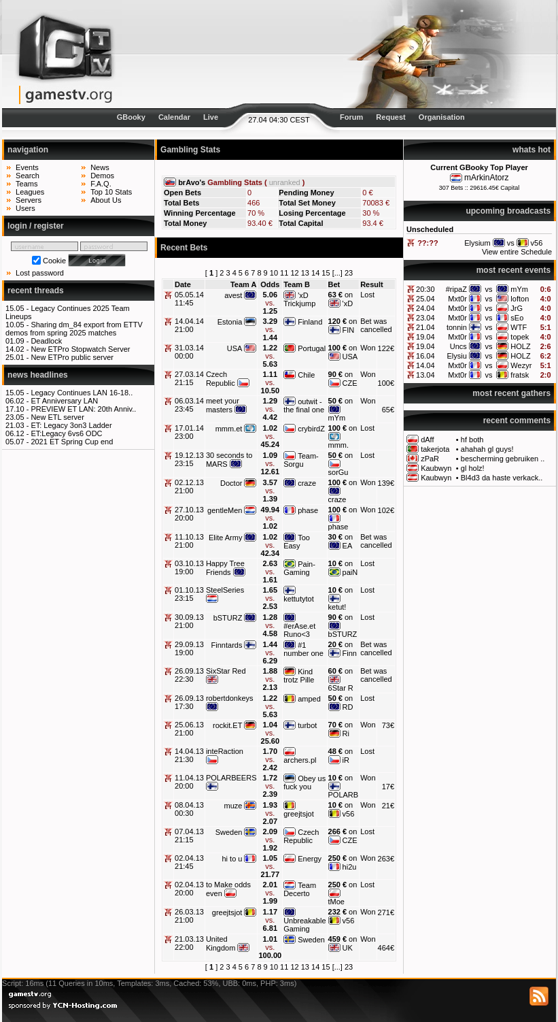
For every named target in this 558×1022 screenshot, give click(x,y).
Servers (28, 200)
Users (25, 208)
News (99, 167)
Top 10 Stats (111, 192)
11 (284, 273)
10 (274, 273)
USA (235, 348)
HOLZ (520, 346)
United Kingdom (220, 943)
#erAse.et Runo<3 (299, 630)
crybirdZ (311, 429)
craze (307, 483)
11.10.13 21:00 (189, 541)
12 (294, 273)
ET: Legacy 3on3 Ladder (71, 425)
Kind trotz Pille (298, 675)
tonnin (457, 327)
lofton (519, 299)
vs (489, 289)
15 (325, 273)
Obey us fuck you (304, 782)
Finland (310, 322)
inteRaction (224, 751)
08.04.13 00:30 (189, 809)
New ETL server (57, 417)
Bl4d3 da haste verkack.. (501, 478)
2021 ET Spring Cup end (72, 442)
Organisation (442, 117)
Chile (306, 375)
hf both (472, 439)
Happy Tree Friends (225, 567)
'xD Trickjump (299, 299)
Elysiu (457, 356)
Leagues (30, 192)
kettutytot (298, 599)
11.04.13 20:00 (189, 782)
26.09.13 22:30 (189, 675)
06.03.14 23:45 (189, 405)
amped (309, 699)
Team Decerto (299, 889)
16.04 (425, 356)
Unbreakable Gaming (304, 925)
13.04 (425, 375)
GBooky (131, 117)
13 (305, 273)
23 (349, 273)
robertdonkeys (230, 698)
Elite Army (226, 537)
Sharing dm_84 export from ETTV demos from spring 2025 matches (74, 328)
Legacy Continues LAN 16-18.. (82, 393)
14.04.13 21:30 (189, 755)
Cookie (54, 261)
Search (27, 175)
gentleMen (224, 510)
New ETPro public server (72, 357)
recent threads (35, 290)
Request (390, 117)
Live (210, 117)
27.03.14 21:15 (189, 378)
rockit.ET (227, 725)
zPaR (430, 459)
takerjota (435, 449)
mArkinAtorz (486, 177)
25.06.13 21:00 (189, 729)
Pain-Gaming (299, 568)
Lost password (40, 273)
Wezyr (520, 365)
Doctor (231, 483)
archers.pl (299, 760)
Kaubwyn (436, 468)
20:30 (425, 289)
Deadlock (46, 341)
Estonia (230, 322)
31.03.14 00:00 (189, 352)
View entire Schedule (517, 252)
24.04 (425, 308)
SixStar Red (226, 671)
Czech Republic (220, 378)
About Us (105, 200)
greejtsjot (298, 814)
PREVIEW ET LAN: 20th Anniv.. (83, 409)
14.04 (425, 365)
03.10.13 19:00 (189, 567)
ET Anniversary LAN (64, 401)
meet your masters (222, 405)
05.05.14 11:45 (189, 299)
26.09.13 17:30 (189, 702)
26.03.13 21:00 (189, 916)
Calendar (174, 117)
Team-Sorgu (301, 460)
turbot (307, 725)
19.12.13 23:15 (189, 459)
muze (233, 806)
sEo (516, 318)
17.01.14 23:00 (189, 432)
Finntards (227, 645)
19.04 (425, 337)
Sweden (229, 832)
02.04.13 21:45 (189, 862)
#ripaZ (456, 289)
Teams (26, 184)
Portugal (312, 348)
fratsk (519, 375)
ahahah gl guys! (487, 449)
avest (233, 295)
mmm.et (229, 429)
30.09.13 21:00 (189, 621)
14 (315, 273)
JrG (516, 308)
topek (519, 337)
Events (27, 167)
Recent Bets (183, 247)
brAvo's (191, 182)
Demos (102, 175)
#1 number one (303, 649)
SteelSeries (225, 590)
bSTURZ (228, 618)
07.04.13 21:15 (189, 835)
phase (308, 510)
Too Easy (296, 541)
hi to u (232, 859)
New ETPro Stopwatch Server (80, 349)
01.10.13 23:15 (189, 594)
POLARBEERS (231, 778)
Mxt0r (457, 299)
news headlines (37, 375)
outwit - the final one (303, 405)
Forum (351, 117)
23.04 (425, 318)
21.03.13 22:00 (189, 943)
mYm (519, 289)
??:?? (427, 243)
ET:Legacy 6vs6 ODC (66, 433)
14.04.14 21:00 (189, 325)
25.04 (425, 299)
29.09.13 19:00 (189, 648)
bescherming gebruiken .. (503, 459)
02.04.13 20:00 (189, 888)
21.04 (425, 327)
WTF (518, 327)
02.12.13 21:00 (189, 486)
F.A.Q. (100, 184)
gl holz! (473, 468)
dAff (427, 439)
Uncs (458, 346)
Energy (309, 859)
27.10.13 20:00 (189, 514)
